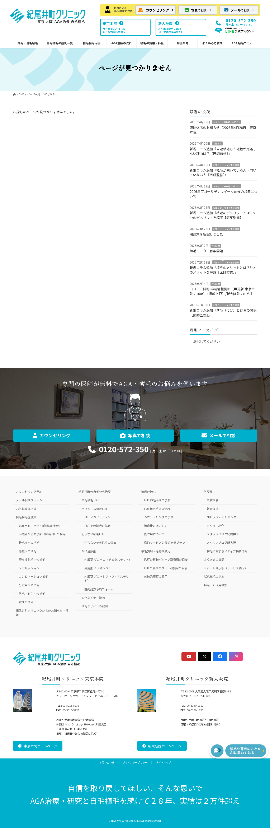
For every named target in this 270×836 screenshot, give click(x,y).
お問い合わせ (106, 762)
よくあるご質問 (214, 559)
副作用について (154, 534)
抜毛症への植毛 (29, 542)
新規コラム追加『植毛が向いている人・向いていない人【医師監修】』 (223, 172)
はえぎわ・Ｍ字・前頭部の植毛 (39, 526)
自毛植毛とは (90, 500)
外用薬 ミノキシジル (97, 568)
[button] (155, 10)
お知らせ (217, 143)
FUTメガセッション (97, 517)
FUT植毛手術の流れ (157, 500)
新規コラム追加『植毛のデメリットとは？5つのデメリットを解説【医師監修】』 (222, 215)
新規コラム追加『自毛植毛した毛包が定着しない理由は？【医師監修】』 (223, 151)
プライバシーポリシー (135, 762)
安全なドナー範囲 (93, 598)
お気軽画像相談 (26, 509)
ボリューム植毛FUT (94, 509)
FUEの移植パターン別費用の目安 (166, 568)
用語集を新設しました (206, 234)
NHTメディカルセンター (223, 517)
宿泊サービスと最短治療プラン (164, 542)
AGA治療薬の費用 (155, 576)
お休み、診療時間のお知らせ (226, 122)
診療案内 (209, 491)
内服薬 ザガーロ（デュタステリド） (108, 559)
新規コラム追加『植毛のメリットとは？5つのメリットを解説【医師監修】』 (222, 270)
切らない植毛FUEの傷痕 (100, 542)
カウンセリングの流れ (158, 517)
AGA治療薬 (88, 551)
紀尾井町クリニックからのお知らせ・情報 (42, 612)
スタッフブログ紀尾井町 (223, 534)
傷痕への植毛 (27, 551)
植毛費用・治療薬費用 (155, 551)
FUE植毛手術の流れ (157, 509)
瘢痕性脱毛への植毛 (32, 559)
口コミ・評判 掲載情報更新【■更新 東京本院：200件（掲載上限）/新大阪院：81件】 (222, 291)
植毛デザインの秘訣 (94, 606)
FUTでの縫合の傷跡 (97, 526)
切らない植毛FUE (93, 534)
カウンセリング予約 (29, 491)
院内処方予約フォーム (99, 589)
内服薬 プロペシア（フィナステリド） (106, 578)
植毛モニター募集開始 (206, 250)
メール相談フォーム (29, 500)
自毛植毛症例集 (26, 517)
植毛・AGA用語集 (215, 585)
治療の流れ (148, 491)
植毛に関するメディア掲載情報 (227, 551)
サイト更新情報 (231, 164)
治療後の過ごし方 (155, 526)
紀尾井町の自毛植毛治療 (95, 491)
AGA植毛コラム (214, 576)
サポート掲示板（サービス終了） (226, 568)
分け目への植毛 (29, 585)
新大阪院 (212, 509)
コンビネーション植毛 (33, 576)
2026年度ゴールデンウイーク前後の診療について (223, 194)
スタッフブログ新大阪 (221, 542)
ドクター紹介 (215, 526)
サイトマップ (163, 762)
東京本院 (212, 500)
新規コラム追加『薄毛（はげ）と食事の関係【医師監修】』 (223, 312)
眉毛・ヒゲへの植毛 (32, 593)
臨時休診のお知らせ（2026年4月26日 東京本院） (223, 129)
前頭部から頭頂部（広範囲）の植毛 (42, 534)
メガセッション (29, 568)
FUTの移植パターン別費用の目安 (166, 559)
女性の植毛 (26, 602)
